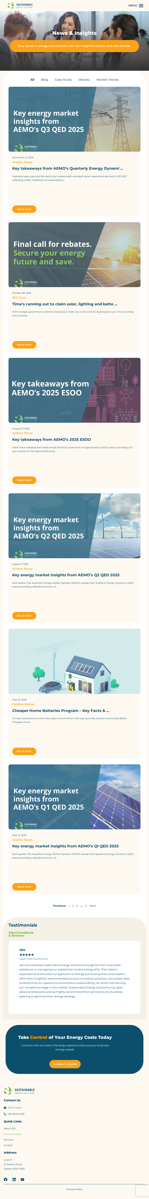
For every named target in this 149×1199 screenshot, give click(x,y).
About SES (10, 1128)
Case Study (63, 80)
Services (8, 1139)
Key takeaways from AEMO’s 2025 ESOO (51, 439)
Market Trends (107, 80)
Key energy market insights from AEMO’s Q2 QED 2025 (66, 575)
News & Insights (13, 1134)
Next (92, 905)
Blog (44, 80)
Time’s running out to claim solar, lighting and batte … (64, 304)
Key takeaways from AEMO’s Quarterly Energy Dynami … (67, 168)
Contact (8, 1145)
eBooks (84, 80)
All (32, 80)
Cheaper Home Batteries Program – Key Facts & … (60, 710)
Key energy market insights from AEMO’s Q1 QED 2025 (65, 846)
